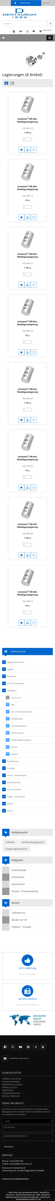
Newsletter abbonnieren (15, 1179)
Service (10, 810)
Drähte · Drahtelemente (17, 775)
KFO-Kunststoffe (14, 789)
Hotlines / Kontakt (16, 927)
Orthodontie (13, 877)
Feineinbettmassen (19, 726)
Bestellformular (10, 1096)
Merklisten (7, 1090)
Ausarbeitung (12, 761)
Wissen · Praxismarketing (20, 891)
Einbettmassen (17, 718)
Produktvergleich (11, 1093)
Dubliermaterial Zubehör (21, 740)
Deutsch (47, 3)
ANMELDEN (25, 3)
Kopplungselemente (17, 848)
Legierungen (16, 697)
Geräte (10, 803)
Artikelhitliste (9, 1087)
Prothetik (11, 768)
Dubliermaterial (17, 733)
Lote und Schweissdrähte (21, 711)
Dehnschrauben (14, 782)
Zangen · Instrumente (16, 796)
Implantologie (14, 870)
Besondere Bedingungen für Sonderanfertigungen (28, 1195)
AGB (38, 1194)
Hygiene (10, 669)
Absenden (9, 1146)
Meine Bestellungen (12, 1084)
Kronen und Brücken (16, 683)
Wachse (14, 747)
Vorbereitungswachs (33, 842)
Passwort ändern (11, 1081)
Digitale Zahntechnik (15, 662)
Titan (13, 704)
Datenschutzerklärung (25, 1194)
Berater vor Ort (14, 920)
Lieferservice (13, 912)
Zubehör (14, 754)
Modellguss (12, 690)
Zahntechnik (13, 884)
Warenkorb (45, 31)
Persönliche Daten (11, 1078)
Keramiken (11, 676)
